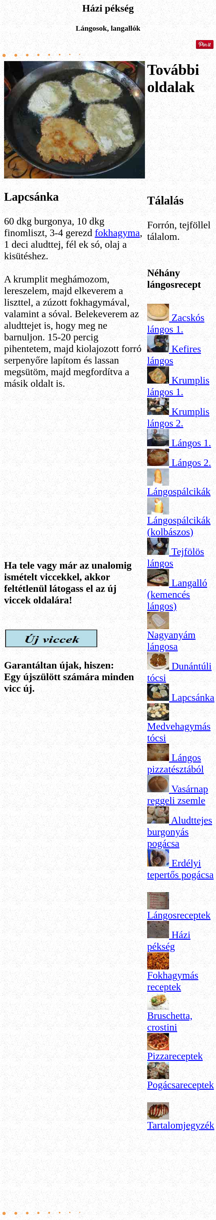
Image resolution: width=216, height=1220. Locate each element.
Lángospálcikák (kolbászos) (179, 525)
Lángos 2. (191, 462)
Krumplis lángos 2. (178, 417)
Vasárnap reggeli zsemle (177, 794)
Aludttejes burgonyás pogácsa (179, 831)
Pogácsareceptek (180, 1084)
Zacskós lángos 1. (175, 323)
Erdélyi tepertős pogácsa (180, 868)
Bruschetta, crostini (170, 1021)
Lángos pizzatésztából (175, 763)
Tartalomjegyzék (180, 1125)
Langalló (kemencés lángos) (177, 594)
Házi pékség (168, 940)
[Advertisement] (74, 456)
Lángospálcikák (179, 491)
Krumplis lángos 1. (178, 386)
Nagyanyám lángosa (171, 640)
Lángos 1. (191, 442)
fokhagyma (117, 232)
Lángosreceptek (179, 915)
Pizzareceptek (175, 1056)
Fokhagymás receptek (172, 980)
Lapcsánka (193, 697)
